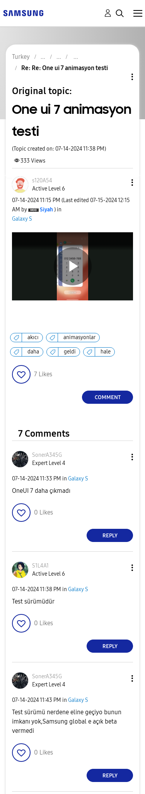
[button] (119, 183)
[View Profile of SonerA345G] (47, 455)
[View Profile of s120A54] (42, 180)
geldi (70, 351)
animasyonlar (79, 337)
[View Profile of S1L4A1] (40, 565)
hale (106, 351)
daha (33, 351)
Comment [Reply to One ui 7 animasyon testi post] (108, 397)
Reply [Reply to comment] (110, 535)
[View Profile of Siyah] (46, 209)
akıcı (33, 337)
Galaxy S (22, 219)
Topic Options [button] (119, 77)
